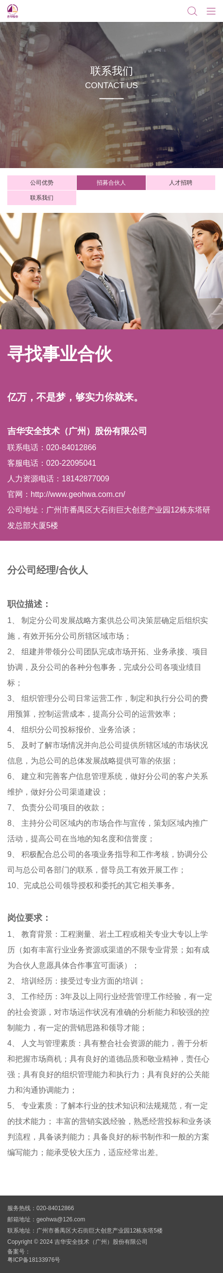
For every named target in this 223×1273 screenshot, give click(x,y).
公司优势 (41, 182)
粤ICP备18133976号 (33, 1259)
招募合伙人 (111, 182)
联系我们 (41, 197)
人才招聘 (180, 182)
